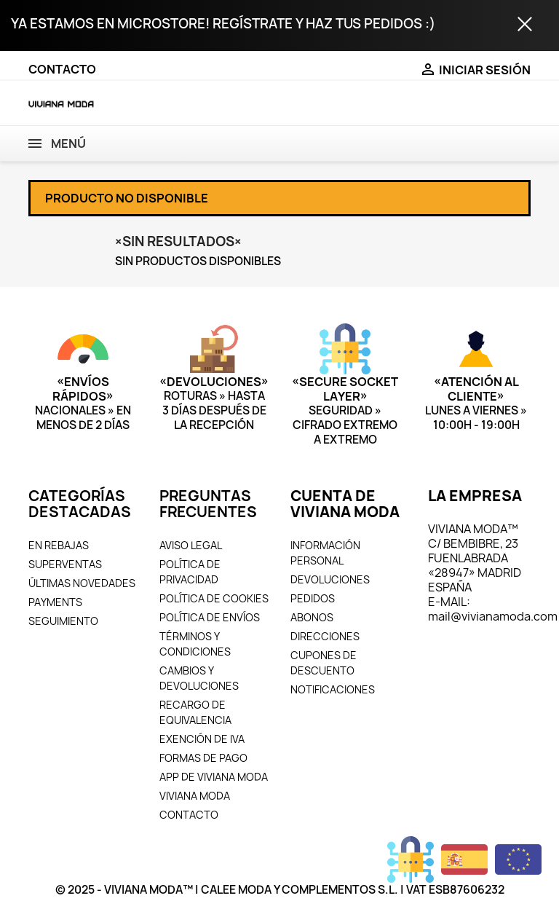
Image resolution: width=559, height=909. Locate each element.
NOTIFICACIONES (332, 689)
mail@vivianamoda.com (493, 616)
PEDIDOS (312, 598)
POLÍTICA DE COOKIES (214, 598)
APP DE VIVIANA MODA (213, 777)
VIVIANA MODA (194, 796)
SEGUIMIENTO (63, 621)
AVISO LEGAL (190, 545)
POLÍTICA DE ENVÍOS (209, 617)
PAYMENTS (55, 602)
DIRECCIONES (325, 636)
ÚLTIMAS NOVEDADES (81, 583)
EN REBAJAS (58, 545)
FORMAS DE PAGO (203, 758)
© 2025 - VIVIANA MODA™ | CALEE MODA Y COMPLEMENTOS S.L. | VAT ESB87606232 (279, 889)
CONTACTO (62, 69)
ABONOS (311, 617)
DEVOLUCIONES (330, 579)
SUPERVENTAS (65, 564)
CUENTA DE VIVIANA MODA (345, 504)
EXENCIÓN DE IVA (202, 739)
